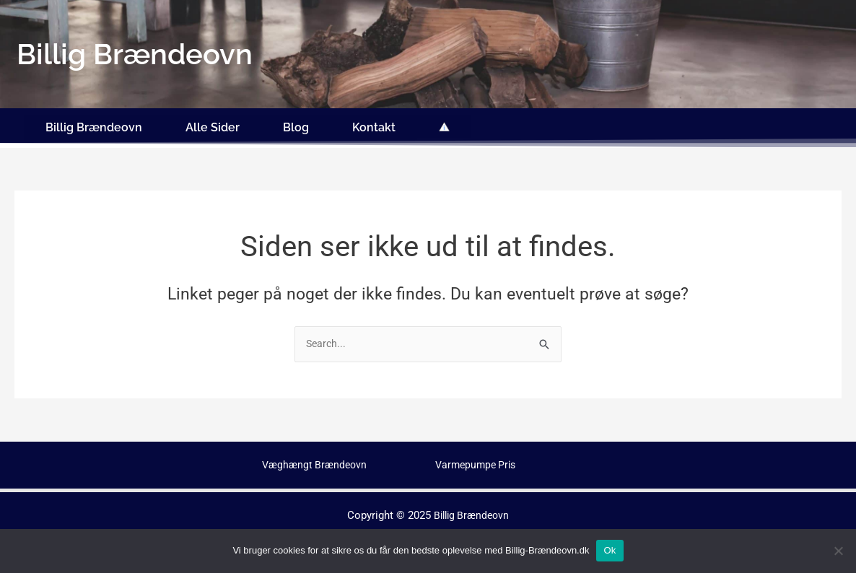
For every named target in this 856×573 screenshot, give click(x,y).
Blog (296, 124)
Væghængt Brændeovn (317, 459)
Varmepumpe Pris (478, 459)
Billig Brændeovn (93, 124)
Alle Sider (212, 124)
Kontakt (374, 124)
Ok (609, 550)
